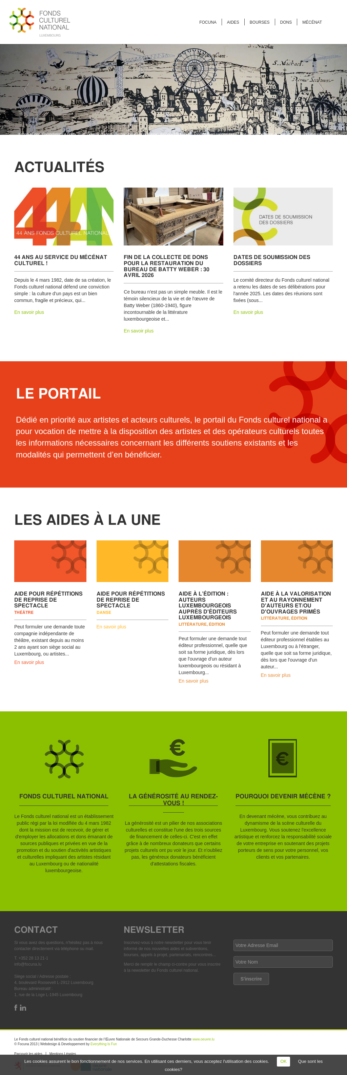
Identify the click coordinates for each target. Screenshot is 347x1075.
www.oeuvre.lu (203, 1039)
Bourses (260, 22)
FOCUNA (208, 22)
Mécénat (312, 22)
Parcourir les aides (28, 1054)
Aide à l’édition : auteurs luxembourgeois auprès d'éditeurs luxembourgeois (208, 605)
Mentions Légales (62, 1054)
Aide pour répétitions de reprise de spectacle (48, 599)
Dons (286, 22)
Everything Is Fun (103, 1044)
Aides (233, 22)
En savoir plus (29, 312)
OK (283, 1061)
